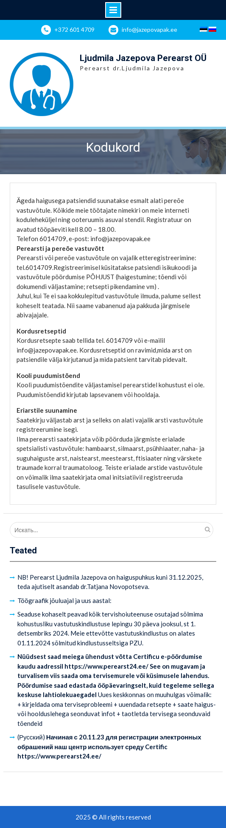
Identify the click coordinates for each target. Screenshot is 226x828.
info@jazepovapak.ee (149, 29)
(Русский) (109, 746)
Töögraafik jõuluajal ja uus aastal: (64, 600)
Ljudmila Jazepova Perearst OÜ (143, 58)
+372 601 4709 (74, 29)
